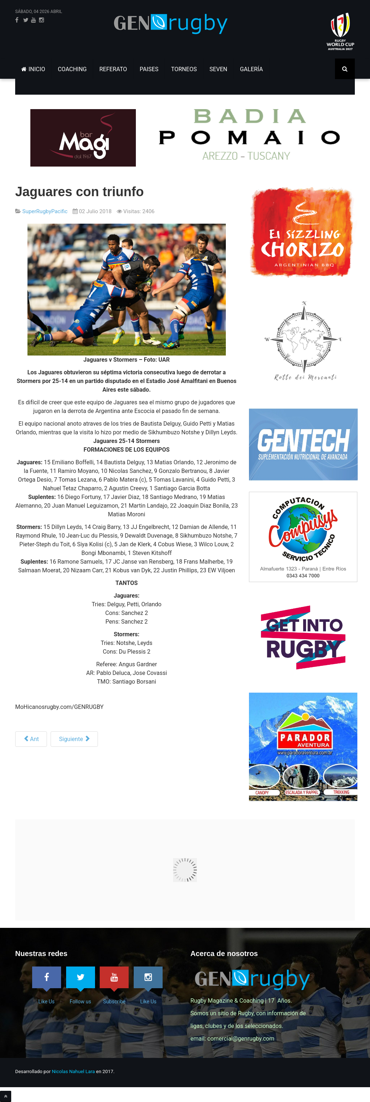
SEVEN (218, 69)
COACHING (72, 69)
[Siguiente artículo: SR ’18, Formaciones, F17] (74, 739)
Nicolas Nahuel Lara (73, 1071)
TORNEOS (184, 69)
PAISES (149, 69)
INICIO (33, 69)
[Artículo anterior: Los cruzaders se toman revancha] (31, 739)
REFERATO (113, 69)
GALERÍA (251, 69)
